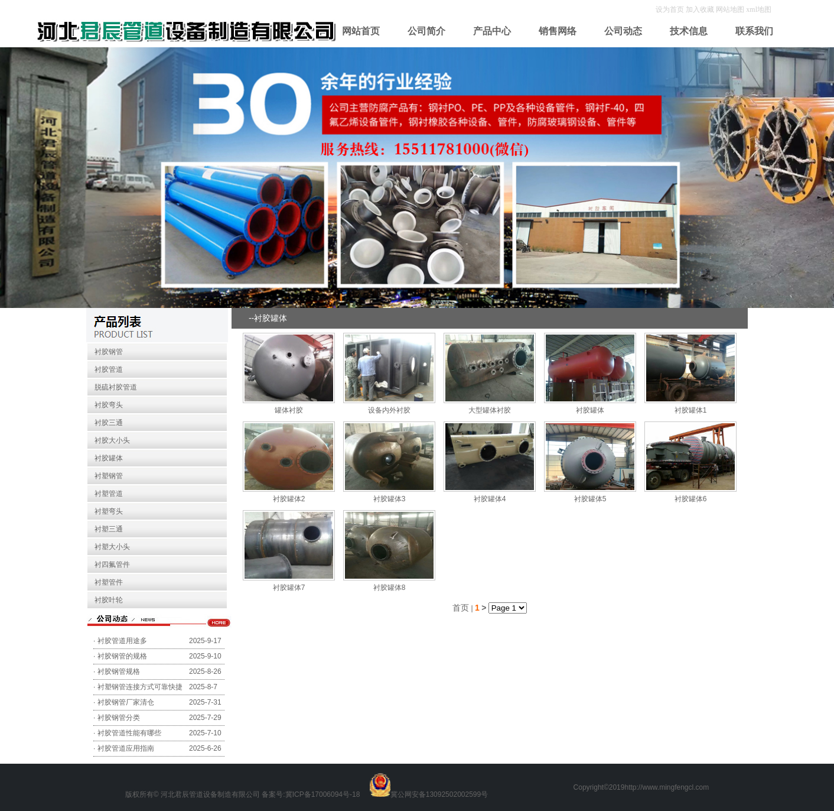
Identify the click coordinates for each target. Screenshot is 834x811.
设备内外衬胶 (389, 410)
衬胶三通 (109, 423)
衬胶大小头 (112, 440)
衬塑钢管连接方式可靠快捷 (140, 687)
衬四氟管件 (112, 564)
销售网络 (557, 31)
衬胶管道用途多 (122, 641)
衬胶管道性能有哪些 (129, 733)
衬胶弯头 (109, 405)
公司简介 (426, 31)
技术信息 (689, 31)
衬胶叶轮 (109, 600)
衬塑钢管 (109, 476)
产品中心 (492, 31)
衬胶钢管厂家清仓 (125, 702)
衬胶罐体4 (490, 499)
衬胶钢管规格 (118, 671)
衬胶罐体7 (289, 587)
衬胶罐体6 (691, 499)
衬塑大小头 (112, 547)
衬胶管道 (109, 369)
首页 (460, 607)
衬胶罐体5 (590, 499)
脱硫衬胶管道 (116, 387)
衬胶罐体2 (289, 499)
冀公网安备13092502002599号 (439, 794)
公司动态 (623, 31)
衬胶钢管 (109, 352)
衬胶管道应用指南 (125, 748)
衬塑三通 (109, 529)
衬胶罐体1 (691, 410)
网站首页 (361, 31)
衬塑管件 (109, 582)
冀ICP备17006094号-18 (322, 794)
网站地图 (730, 9)
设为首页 (671, 9)
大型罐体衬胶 (489, 410)
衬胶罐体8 (389, 587)
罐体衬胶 (289, 410)
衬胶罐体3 (389, 499)
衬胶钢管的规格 (122, 656)
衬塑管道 (109, 493)
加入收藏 (701, 9)
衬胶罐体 (109, 458)
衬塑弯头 (109, 511)
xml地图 (758, 9)
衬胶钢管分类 (118, 717)
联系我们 (754, 31)
